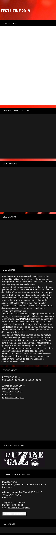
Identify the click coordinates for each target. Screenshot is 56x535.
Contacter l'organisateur (14, 514)
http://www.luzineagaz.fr (13, 397)
